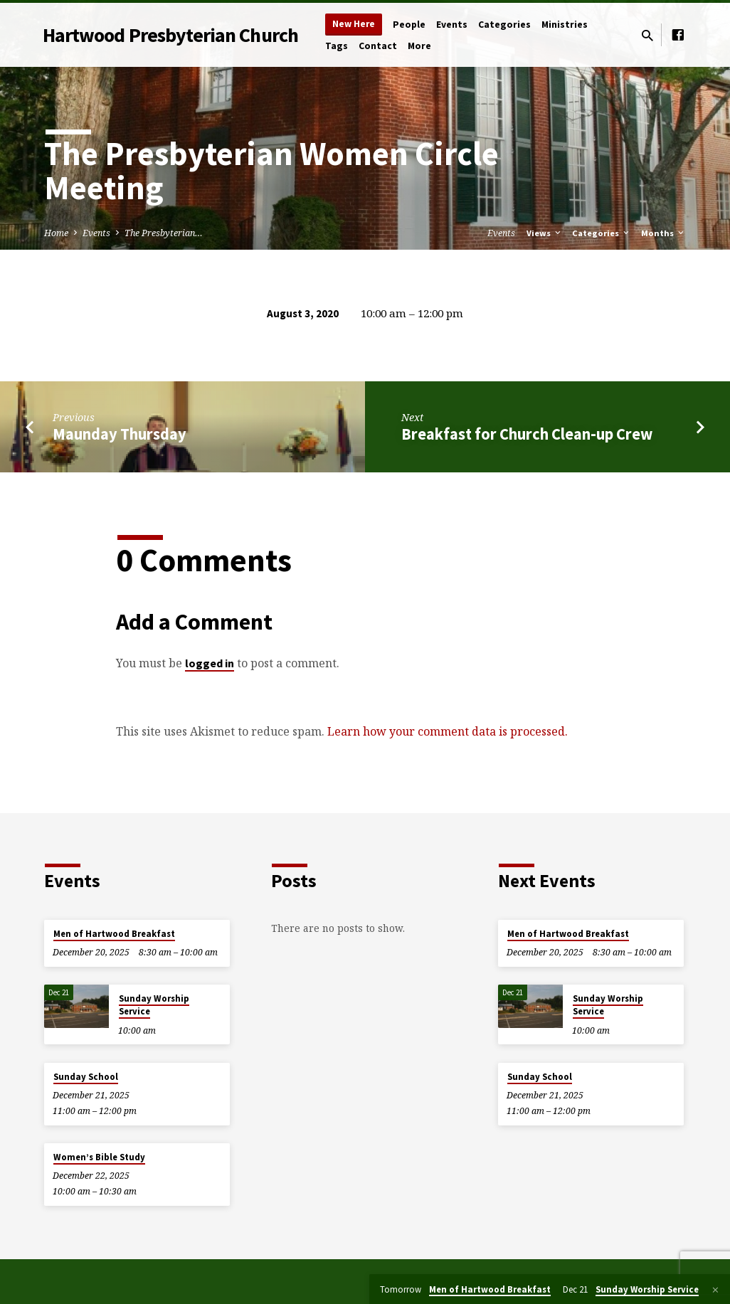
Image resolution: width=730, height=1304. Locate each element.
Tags (336, 46)
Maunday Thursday (119, 434)
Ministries (564, 24)
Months (663, 233)
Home (56, 233)
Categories (504, 24)
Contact (378, 46)
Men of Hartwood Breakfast (114, 934)
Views (545, 233)
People (409, 24)
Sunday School (85, 1077)
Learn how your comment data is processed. (447, 731)
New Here (353, 24)
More (419, 46)
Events (451, 24)
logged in (209, 663)
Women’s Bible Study (99, 1157)
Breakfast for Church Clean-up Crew (526, 434)
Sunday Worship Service (154, 1004)
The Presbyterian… (164, 233)
